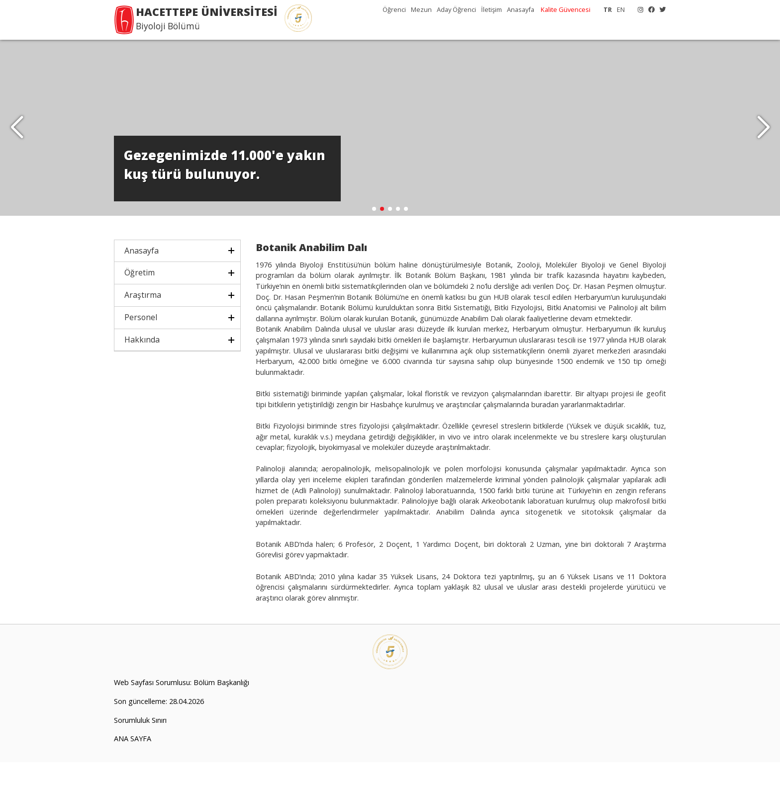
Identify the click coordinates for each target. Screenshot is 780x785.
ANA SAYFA (132, 762)
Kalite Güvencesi (565, 9)
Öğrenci (394, 9)
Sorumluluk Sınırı (140, 743)
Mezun (421, 9)
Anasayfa (520, 9)
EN (621, 9)
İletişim (491, 9)
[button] (763, 139)
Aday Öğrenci (456, 9)
